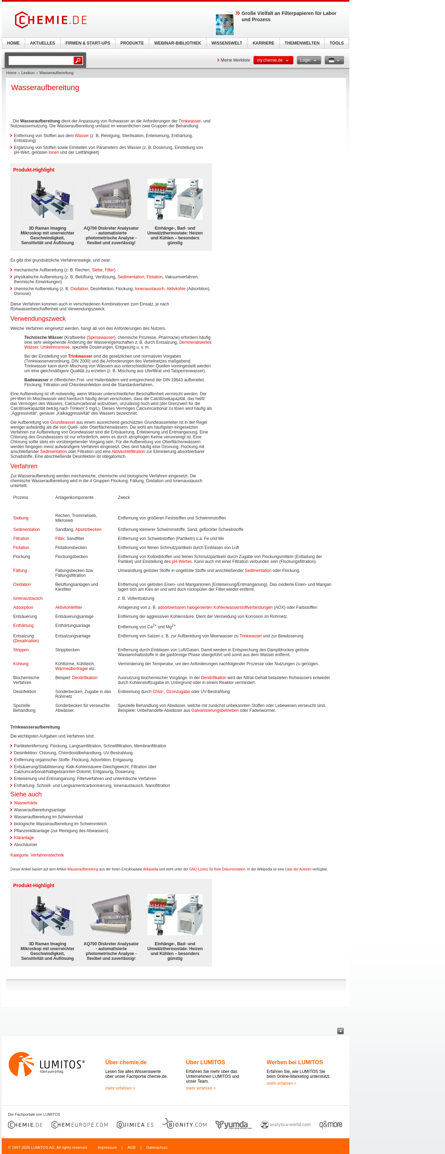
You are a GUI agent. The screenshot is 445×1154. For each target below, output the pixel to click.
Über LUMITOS (205, 1062)
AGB (132, 1147)
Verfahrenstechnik (47, 855)
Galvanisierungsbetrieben (215, 710)
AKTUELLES (42, 43)
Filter (109, 270)
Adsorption (23, 607)
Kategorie (19, 855)
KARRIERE (264, 43)
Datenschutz (157, 1147)
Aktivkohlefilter (68, 607)
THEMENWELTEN (302, 43)
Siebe (97, 270)
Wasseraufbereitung (82, 869)
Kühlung (21, 663)
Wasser (82, 135)
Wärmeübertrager (71, 668)
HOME (13, 43)
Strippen (21, 649)
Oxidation (79, 288)
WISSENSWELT (226, 43)
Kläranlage (24, 837)
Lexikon (27, 73)
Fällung (20, 570)
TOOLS (337, 43)
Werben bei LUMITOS (295, 1062)
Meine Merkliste (235, 60)
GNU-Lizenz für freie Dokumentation (217, 869)
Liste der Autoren (298, 869)
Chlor (158, 691)
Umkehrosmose (55, 347)
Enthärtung (23, 625)
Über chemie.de (126, 1062)
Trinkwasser (190, 121)
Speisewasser (101, 337)
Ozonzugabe (178, 691)
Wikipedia (150, 869)
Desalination (26, 640)
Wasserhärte (26, 803)
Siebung (21, 518)
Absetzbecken (88, 529)
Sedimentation (131, 276)
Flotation (155, 276)
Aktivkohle (176, 288)
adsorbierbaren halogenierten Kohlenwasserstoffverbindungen (215, 607)
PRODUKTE (132, 43)
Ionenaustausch (149, 288)
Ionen (54, 152)
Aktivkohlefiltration (128, 451)
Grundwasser (62, 422)
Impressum (107, 1147)
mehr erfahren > (120, 1088)
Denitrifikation (85, 677)
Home (11, 73)
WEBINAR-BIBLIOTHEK (177, 43)
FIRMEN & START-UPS (87, 43)
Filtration (21, 538)
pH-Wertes (182, 561)
